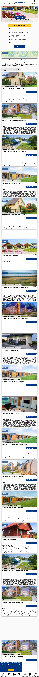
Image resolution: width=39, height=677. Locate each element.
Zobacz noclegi (31, 92)
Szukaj (19, 46)
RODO (2, 668)
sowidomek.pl (19, 2)
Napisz (38, 676)
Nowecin (4, 74)
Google (19, 662)
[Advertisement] (19, 628)
